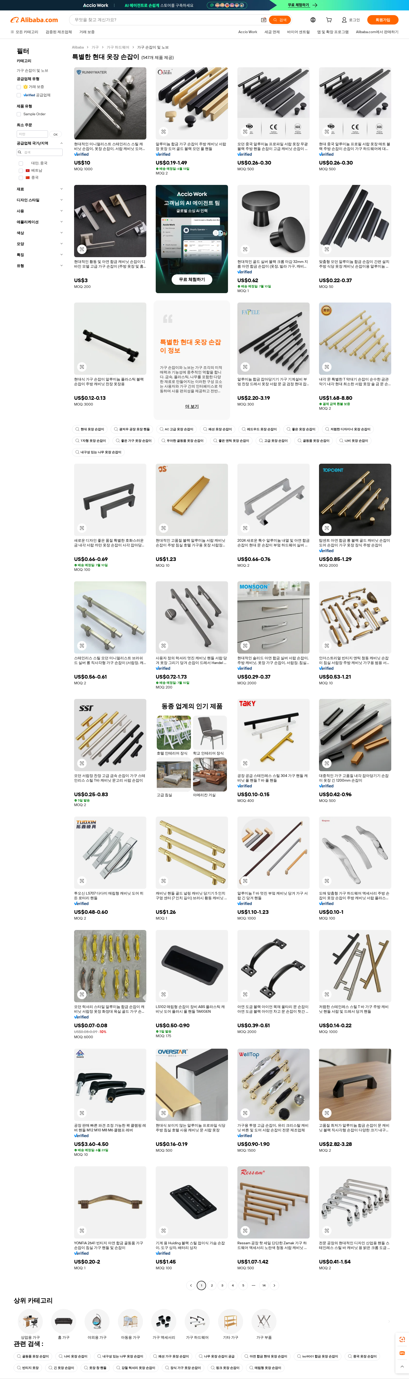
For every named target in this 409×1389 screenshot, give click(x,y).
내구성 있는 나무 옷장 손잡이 (98, 452)
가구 (95, 47)
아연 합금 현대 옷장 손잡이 (265, 1356)
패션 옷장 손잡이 (217, 429)
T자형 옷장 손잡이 (90, 441)
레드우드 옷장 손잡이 (259, 429)
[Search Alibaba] (165, 20)
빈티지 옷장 (28, 1368)
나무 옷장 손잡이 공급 (216, 1356)
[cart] (330, 21)
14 (264, 1285)
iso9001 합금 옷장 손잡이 (317, 1356)
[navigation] (40, 667)
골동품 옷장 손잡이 (313, 441)
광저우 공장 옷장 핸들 (132, 429)
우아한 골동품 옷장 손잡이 (182, 441)
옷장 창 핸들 (95, 1368)
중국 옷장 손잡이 (362, 1356)
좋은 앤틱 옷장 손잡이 (231, 441)
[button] (264, 20)
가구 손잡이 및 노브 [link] (153, 47)
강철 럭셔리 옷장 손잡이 (135, 1368)
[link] (402, 1339)
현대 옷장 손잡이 (89, 429)
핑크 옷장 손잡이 (225, 1368)
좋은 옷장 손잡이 (301, 429)
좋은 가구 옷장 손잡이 (134, 441)
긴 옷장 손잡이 (61, 1368)
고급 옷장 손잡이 (273, 441)
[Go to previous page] (191, 1285)
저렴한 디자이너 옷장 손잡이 (347, 429)
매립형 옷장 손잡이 (265, 1368)
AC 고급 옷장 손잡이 (176, 429)
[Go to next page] (274, 1285)
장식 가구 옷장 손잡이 (183, 1368)
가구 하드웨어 (118, 47)
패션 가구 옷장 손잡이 (171, 1356)
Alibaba (78, 47)
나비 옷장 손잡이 (353, 441)
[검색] (280, 20)
